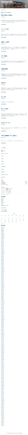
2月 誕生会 (4, 56)
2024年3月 (2, 263)
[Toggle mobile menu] (1, 6)
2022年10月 (2, 286)
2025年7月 (2, 241)
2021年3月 (2, 312)
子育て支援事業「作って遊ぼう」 (9, 135)
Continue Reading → (3, 24)
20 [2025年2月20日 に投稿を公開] (12, 220)
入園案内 (2, 161)
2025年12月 (2, 234)
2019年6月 (2, 341)
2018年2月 (2, 363)
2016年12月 (2, 382)
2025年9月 (2, 238)
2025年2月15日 (3, 137)
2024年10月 (2, 253)
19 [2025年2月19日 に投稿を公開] (8, 220)
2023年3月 (2, 279)
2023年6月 (2, 275)
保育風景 (2, 198)
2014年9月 (2, 419)
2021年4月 (2, 311)
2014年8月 (2, 421)
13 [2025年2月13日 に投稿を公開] (12, 219)
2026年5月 (2, 227)
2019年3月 (2, 345)
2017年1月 (2, 381)
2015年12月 (2, 399)
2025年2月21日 (3, 70)
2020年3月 (2, 329)
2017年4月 (2, 377)
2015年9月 (2, 403)
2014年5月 (2, 425)
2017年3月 (2, 378)
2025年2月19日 (3, 98)
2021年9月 (2, 304)
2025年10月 (2, 237)
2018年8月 (2, 355)
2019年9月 (2, 337)
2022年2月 (2, 297)
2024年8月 (2, 256)
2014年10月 (2, 418)
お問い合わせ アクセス (4, 153)
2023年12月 (2, 267)
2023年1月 (2, 282)
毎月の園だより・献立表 (4, 174)
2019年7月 (2, 340)
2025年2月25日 (3, 57)
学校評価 (2, 169)
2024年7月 (2, 257)
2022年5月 (2, 293)
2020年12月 (2, 316)
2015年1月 (2, 414)
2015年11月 (2, 400)
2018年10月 (2, 352)
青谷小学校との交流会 (6, 15)
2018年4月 (2, 360)
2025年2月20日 (3, 84)
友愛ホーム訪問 (5, 42)
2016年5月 (2, 392)
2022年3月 (2, 296)
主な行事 (2, 158)
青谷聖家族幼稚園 (7, 2)
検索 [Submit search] (26, 6)
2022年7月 (2, 290)
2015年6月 (2, 407)
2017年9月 (2, 370)
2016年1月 (2, 397)
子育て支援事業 (3, 166)
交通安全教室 (4, 69)
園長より (2, 201)
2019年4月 (2, 344)
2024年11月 (2, 252)
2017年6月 (2, 374)
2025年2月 (2, 248)
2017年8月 (2, 371)
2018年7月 (2, 356)
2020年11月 (2, 318)
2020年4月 (2, 327)
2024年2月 (2, 264)
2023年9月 (2, 271)
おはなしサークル (5, 122)
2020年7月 (2, 323)
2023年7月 (2, 274)
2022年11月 (2, 285)
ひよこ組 (3, 96)
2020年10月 (2, 319)
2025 (3, 9)
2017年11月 (2, 367)
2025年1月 (2, 249)
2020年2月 (2, 330)
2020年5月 (2, 326)
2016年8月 (2, 388)
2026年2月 (2, 231)
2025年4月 (2, 245)
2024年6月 (2, 259)
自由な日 (3, 82)
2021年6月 (2, 308)
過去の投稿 (4, 147)
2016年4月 (2, 393)
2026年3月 (2, 230)
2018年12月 (2, 349)
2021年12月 (2, 300)
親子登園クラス (3, 177)
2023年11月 (2, 268)
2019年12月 (2, 333)
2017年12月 (2, 366)
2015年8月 (2, 404)
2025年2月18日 (3, 124)
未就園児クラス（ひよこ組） (5, 205)
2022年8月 (2, 289)
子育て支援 (2, 202)
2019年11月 (2, 334)
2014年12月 (2, 415)
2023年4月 (2, 278)
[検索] (21, 6)
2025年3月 (2, 246)
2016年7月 (2, 389)
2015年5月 (2, 408)
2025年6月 (2, 242)
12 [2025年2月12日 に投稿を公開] (8, 219)
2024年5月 (2, 260)
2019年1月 (2, 348)
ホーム (2, 9)
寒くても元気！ (5, 108)
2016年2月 (2, 396)
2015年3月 (2, 411)
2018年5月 (2, 359)
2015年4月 (2, 410)
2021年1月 (2, 315)
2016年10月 (2, 385)
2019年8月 (2, 338)
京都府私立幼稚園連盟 (4, 211)
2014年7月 (2, 422)
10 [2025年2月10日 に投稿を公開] (1, 219)
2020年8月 (2, 322)
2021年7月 (2, 307)
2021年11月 (2, 301)
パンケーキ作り (5, 29)
